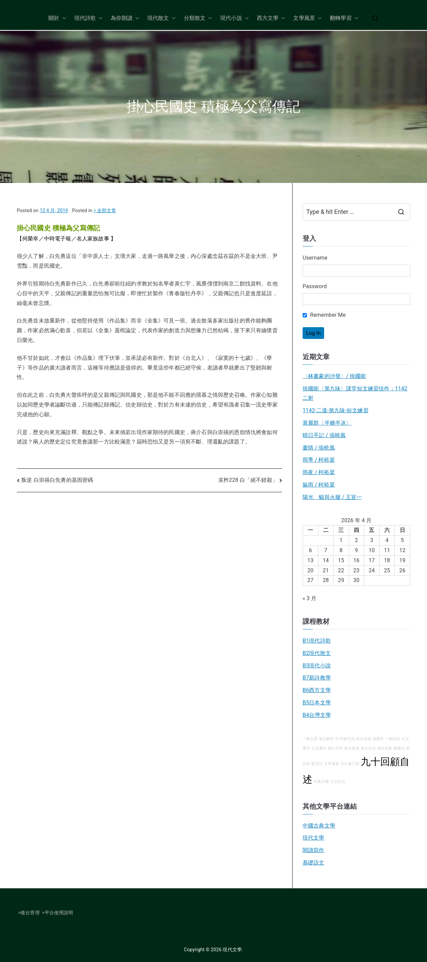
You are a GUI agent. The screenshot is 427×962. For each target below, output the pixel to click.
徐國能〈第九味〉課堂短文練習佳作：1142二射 (355, 393)
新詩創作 (326, 739)
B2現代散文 (317, 653)
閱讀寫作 (313, 850)
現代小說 (234, 18)
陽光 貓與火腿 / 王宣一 (332, 497)
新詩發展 (363, 739)
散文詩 (316, 764)
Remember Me (324, 315)
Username (315, 258)
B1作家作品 (345, 739)
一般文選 (310, 739)
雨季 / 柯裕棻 (319, 460)
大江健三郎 (350, 764)
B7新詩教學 (317, 678)
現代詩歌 (88, 18)
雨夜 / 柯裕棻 (319, 472)
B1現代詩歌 (317, 641)
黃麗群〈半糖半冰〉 (327, 423)
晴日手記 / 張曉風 (324, 435)
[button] (63, 18)
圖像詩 (398, 748)
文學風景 (307, 18)
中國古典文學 (319, 825)
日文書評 (318, 748)
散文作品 (368, 748)
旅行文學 (335, 748)
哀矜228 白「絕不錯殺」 (248, 480)
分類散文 (198, 18)
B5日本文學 (317, 702)
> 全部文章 (104, 210)
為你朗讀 (125, 18)
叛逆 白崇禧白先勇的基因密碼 (57, 480)
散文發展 (351, 748)
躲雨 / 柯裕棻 (319, 485)
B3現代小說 (317, 665)
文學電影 (331, 764)
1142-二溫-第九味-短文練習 (335, 410)
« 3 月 (309, 598)
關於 (57, 18)
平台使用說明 (59, 912)
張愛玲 (378, 739)
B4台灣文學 (317, 715)
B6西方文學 (317, 690)
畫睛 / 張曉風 (319, 448)
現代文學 (313, 838)
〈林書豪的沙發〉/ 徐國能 (334, 376)
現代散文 (161, 18)
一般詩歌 (392, 739)
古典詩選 (321, 781)
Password (315, 286)
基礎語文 (313, 862)
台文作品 (337, 781)
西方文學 (271, 18)
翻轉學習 (344, 18)
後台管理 (30, 912)
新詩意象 (384, 748)
